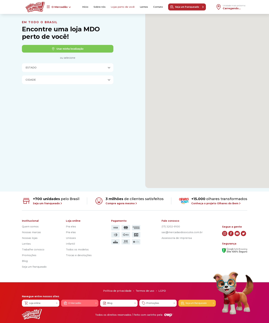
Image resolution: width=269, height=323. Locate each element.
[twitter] (243, 233)
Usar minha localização (67, 48)
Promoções (29, 255)
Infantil (70, 243)
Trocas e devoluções (79, 255)
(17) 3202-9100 (171, 226)
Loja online (32, 303)
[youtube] (237, 233)
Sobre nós (98, 7)
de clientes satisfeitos (129, 201)
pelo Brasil (50, 201)
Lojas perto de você (122, 7)
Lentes (144, 7)
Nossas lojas (30, 238)
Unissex (71, 238)
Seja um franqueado (185, 7)
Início (83, 7)
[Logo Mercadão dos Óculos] (31, 314)
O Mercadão (72, 303)
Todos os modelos (77, 249)
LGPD (162, 290)
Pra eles (71, 226)
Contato (159, 7)
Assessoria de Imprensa (177, 238)
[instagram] (224, 233)
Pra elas (71, 232)
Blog (25, 261)
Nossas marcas (31, 232)
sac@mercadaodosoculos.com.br (182, 232)
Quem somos (30, 226)
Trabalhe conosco (33, 249)
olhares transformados (213, 201)
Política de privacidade (117, 290)
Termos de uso (145, 290)
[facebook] (231, 233)
